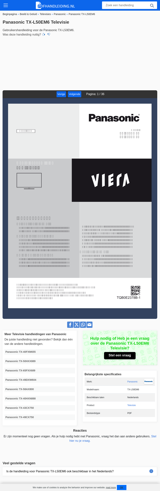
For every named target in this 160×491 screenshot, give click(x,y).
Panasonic (132, 381)
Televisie (131, 405)
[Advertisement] (80, 62)
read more (111, 487)
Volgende (74, 94)
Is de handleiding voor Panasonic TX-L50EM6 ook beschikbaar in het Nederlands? (60, 471)
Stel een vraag (120, 355)
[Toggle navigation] (5, 5)
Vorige (61, 94)
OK (121, 487)
